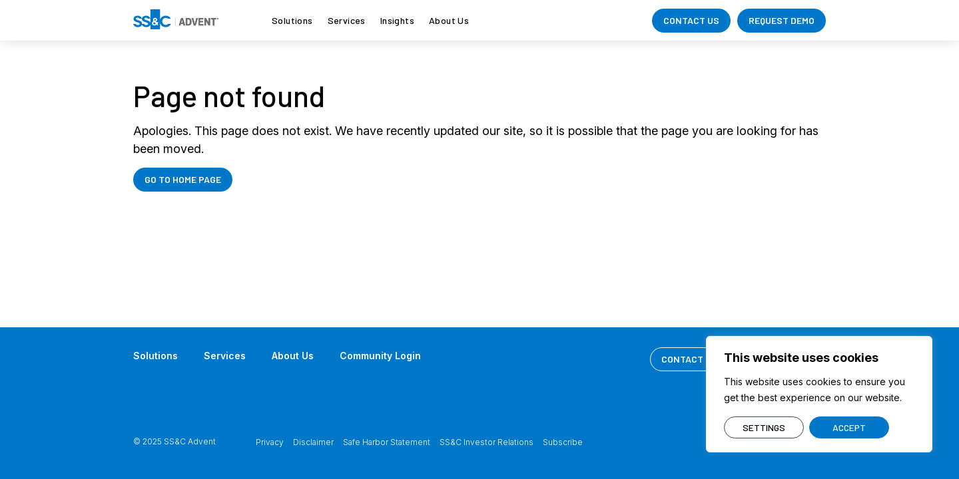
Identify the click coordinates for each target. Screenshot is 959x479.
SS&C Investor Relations (486, 442)
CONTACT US (691, 20)
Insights (397, 20)
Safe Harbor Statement (386, 442)
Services (347, 20)
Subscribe (563, 442)
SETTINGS (764, 427)
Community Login (380, 355)
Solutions (292, 20)
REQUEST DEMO (781, 20)
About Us (449, 20)
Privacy (270, 442)
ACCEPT (849, 427)
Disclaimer (313, 442)
